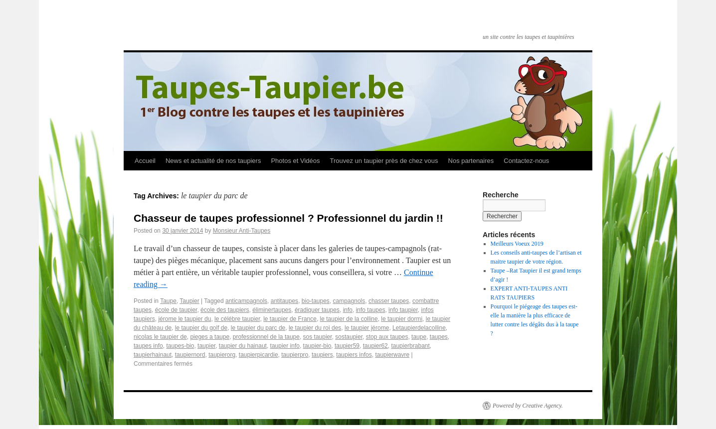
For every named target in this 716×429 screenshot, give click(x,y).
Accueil (145, 160)
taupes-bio (180, 345)
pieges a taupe (209, 336)
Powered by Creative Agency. (528, 405)
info (348, 309)
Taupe (168, 300)
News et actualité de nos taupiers (213, 160)
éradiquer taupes (317, 309)
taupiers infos (353, 354)
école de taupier (176, 309)
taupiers (322, 354)
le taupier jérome (367, 327)
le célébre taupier (237, 318)
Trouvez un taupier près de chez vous (384, 160)
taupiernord (190, 354)
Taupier (189, 300)
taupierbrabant (410, 345)
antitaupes (284, 300)
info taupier (403, 309)
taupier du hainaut (243, 345)
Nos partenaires (471, 160)
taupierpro (294, 354)
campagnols (349, 300)
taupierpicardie (258, 354)
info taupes (370, 309)
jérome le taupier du (184, 318)
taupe (418, 336)
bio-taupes (316, 300)
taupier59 (347, 345)
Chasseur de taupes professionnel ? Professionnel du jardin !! (288, 218)
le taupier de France (290, 318)
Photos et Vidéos (295, 160)
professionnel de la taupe (266, 336)
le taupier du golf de (201, 327)
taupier (206, 345)
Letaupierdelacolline (419, 327)
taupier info (285, 345)
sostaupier (348, 336)
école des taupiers (224, 309)
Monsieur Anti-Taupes (241, 230)
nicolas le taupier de (160, 336)
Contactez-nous (526, 160)
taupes (439, 336)
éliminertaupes (271, 309)
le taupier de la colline (349, 318)
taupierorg (221, 354)
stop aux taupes (387, 336)
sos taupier (317, 336)
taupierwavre (392, 354)
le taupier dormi (401, 318)
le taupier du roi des (315, 327)
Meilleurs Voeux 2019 (517, 243)
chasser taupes (388, 300)
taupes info (148, 345)
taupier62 (375, 345)
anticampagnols (246, 300)
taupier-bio (317, 345)
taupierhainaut (153, 354)
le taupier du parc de (258, 327)
